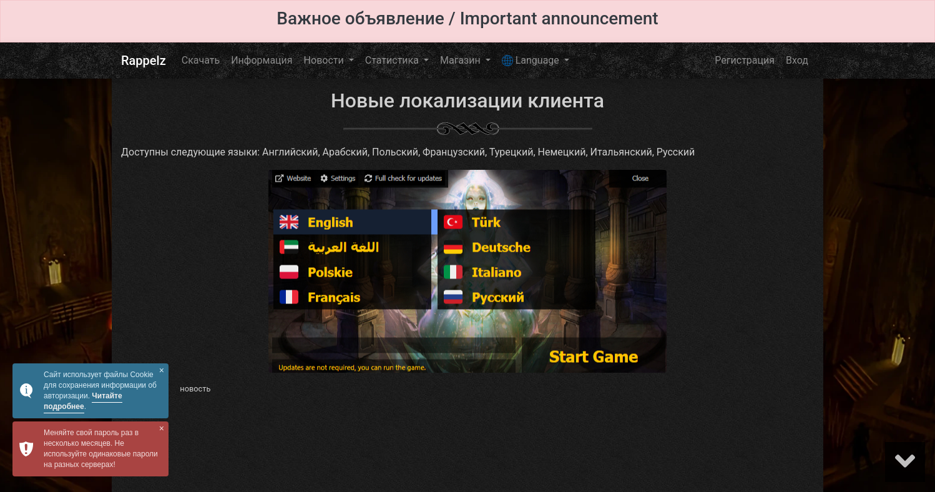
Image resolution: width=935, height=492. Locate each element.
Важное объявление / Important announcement (467, 18)
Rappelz (143, 60)
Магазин (461, 60)
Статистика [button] (393, 60)
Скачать (201, 60)
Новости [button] (325, 60)
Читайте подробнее (83, 401)
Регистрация (745, 60)
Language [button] (532, 60)
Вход (797, 60)
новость (195, 388)
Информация (261, 60)
